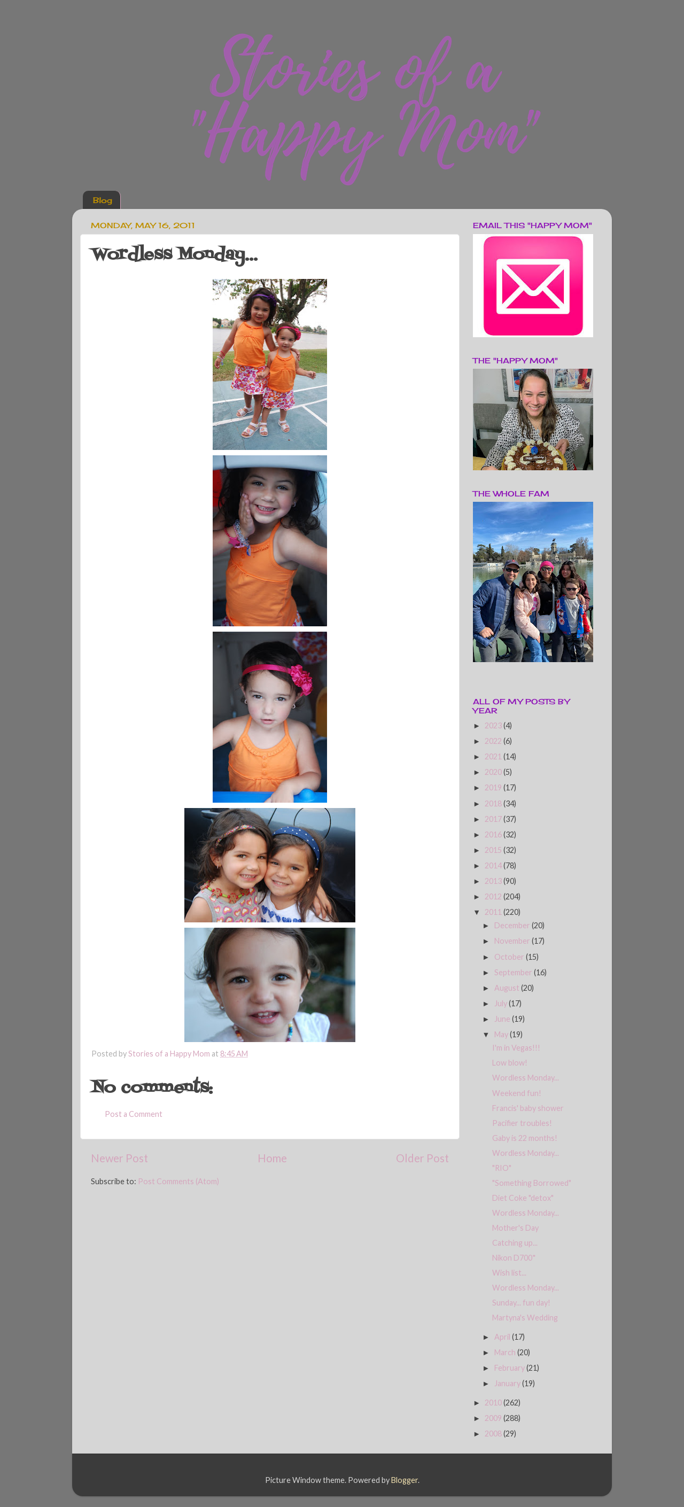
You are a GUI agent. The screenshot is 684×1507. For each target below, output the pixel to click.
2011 (494, 911)
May (502, 1034)
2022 (494, 740)
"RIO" (501, 1167)
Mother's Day (515, 1227)
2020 (494, 771)
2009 (494, 1418)
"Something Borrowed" (531, 1182)
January (508, 1383)
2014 (494, 865)
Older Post (422, 1158)
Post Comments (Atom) (178, 1181)
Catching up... (515, 1242)
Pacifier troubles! (522, 1123)
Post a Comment (133, 1113)
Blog (102, 200)
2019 (494, 787)
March (505, 1352)
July (501, 1003)
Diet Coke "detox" (523, 1197)
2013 (494, 880)
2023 (494, 725)
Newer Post (119, 1158)
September (514, 972)
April (503, 1336)
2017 (494, 819)
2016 (494, 834)
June (503, 1018)
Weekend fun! (516, 1093)
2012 (494, 896)
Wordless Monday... (525, 1077)
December (513, 925)
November (513, 940)
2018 (494, 803)
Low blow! (509, 1062)
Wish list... (509, 1272)
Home (272, 1158)
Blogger (404, 1480)
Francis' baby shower (528, 1108)
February (510, 1367)
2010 (494, 1402)
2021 (494, 756)
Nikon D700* (514, 1257)
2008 (494, 1433)
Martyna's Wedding (525, 1317)
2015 (494, 850)
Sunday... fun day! (521, 1302)
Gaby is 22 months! (524, 1138)
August (507, 987)
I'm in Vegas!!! (516, 1047)
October (510, 956)
